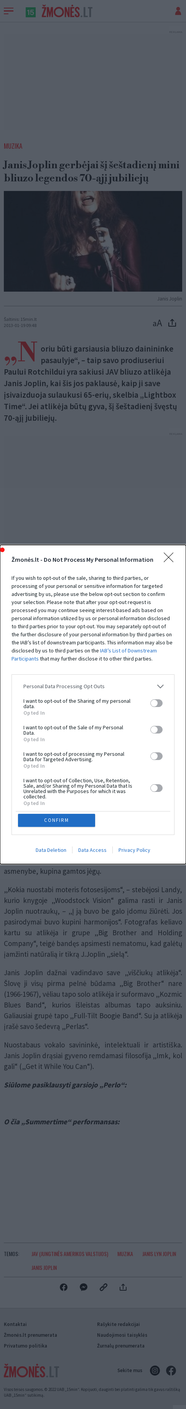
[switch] (156, 703)
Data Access (92, 850)
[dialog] (93, 704)
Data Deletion (51, 850)
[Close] (171, 559)
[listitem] (93, 686)
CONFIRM (56, 820)
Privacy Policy (134, 850)
